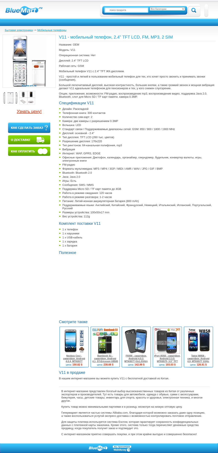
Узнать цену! (29, 111)
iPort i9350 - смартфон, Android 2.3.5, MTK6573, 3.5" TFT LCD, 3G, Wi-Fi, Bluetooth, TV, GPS (167, 361)
